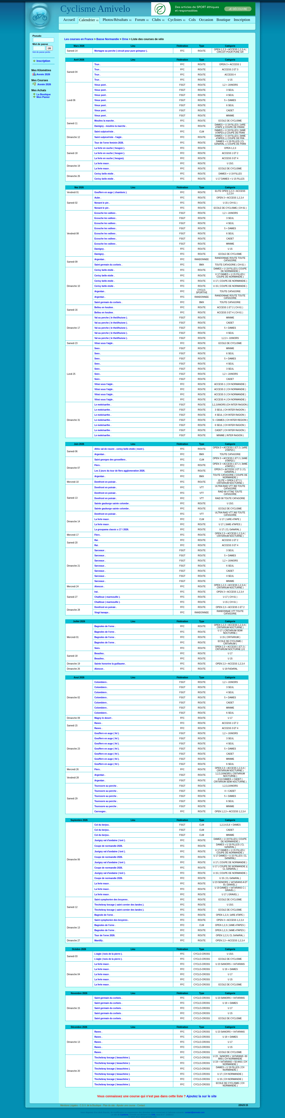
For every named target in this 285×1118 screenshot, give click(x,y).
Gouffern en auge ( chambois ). (110, 192)
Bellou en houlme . (104, 307)
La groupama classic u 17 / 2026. (111, 529)
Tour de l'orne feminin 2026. (109, 143)
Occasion (206, 20)
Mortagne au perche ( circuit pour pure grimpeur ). (120, 51)
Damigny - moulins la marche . (110, 126)
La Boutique (44, 94)
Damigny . (99, 249)
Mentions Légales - (70, 1105)
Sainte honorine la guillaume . (110, 663)
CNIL (153, 1115)
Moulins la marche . (104, 120)
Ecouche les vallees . (105, 213)
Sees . (97, 348)
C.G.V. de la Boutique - (91, 1105)
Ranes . (98, 723)
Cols (192, 20)
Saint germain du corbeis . (108, 264)
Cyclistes (176, 20)
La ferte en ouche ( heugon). (109, 158)
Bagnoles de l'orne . (105, 626)
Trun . (97, 64)
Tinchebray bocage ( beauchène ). (112, 1057)
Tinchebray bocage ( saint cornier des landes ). (119, 904)
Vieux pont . (100, 85)
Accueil (69, 20)
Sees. (97, 648)
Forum (142, 20)
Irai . (96, 592)
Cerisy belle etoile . (104, 173)
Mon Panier (43, 97)
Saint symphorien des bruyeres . (111, 899)
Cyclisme (78, 9)
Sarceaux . (100, 550)
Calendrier (89, 20)
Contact (141, 1105)
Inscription (242, 20)
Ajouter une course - (127, 1105)
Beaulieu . (99, 653)
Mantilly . (99, 940)
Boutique (223, 20)
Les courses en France (78, 39)
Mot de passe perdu (41, 52)
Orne (125, 39)
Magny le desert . (103, 718)
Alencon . (99, 586)
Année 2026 (43, 74)
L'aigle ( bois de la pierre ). (108, 954)
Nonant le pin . (102, 203)
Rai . (96, 540)
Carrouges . (100, 811)
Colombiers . (101, 682)
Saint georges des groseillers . (110, 459)
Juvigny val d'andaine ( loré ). (110, 840)
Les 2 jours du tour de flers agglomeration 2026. (119, 471)
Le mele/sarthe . (102, 404)
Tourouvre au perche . (106, 786)
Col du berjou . (102, 825)
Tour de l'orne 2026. (104, 935)
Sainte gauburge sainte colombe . (112, 503)
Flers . (97, 465)
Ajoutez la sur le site (201, 1096)
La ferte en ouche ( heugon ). (109, 148)
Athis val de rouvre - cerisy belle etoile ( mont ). (119, 449)
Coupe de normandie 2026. (108, 846)
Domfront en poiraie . (105, 482)
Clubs (158, 20)
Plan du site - (110, 1105)
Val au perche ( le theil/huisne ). (111, 317)
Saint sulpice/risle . (104, 131)
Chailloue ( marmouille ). (107, 597)
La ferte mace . (102, 163)
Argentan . (99, 259)
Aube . (97, 197)
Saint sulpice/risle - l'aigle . (108, 137)
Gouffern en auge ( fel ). (106, 733)
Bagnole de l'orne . (104, 915)
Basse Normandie (107, 39)
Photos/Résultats (117, 20)
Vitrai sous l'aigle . (104, 343)
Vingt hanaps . (102, 612)
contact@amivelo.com (195, 1112)
